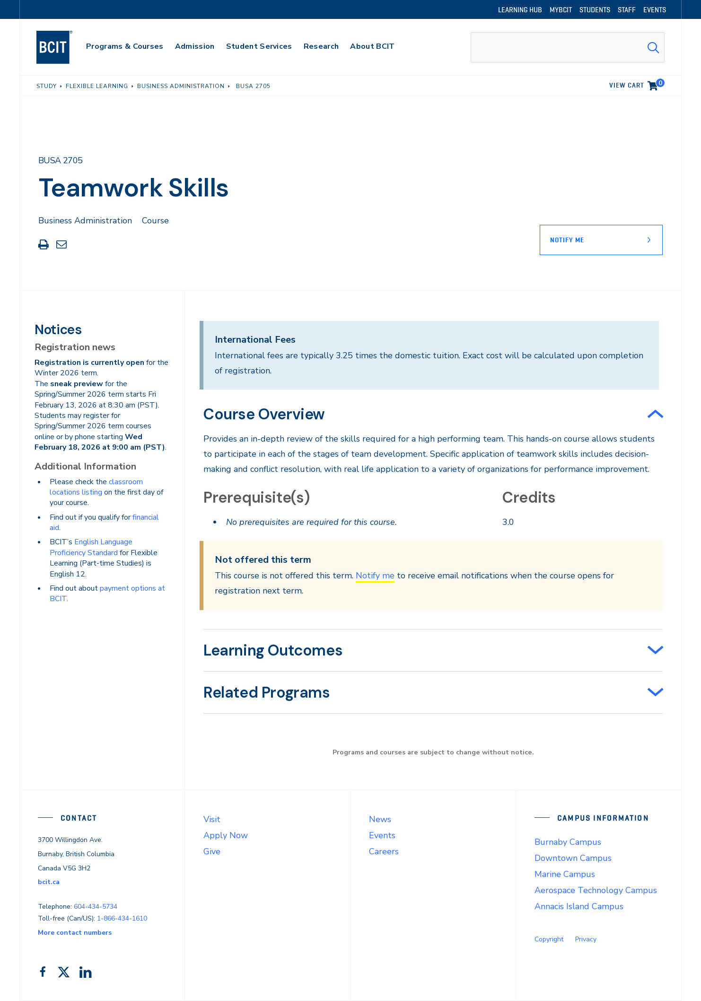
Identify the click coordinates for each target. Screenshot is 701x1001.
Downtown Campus (573, 858)
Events (382, 835)
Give (211, 851)
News (380, 819)
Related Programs (266, 692)
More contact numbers (75, 932)
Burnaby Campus (568, 842)
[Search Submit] (653, 47)
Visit (211, 819)
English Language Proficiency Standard (91, 547)
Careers (384, 851)
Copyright (549, 939)
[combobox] (568, 47)
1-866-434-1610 (122, 918)
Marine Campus (565, 874)
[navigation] (63, 47)
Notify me (375, 575)
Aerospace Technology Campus (596, 890)
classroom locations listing (96, 487)
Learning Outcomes (272, 650)
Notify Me (567, 240)
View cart (637, 84)
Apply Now (225, 835)
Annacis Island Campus (579, 906)
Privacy (585, 939)
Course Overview (264, 414)
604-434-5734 (95, 906)
